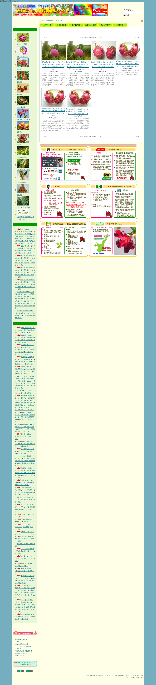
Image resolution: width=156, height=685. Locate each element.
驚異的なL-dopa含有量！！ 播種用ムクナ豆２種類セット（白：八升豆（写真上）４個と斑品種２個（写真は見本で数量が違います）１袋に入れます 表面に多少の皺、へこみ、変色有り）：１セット (25, 402)
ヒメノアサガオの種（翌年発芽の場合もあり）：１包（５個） (25, 551)
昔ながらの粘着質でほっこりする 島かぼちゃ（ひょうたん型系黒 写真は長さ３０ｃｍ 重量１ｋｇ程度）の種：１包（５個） (25, 260)
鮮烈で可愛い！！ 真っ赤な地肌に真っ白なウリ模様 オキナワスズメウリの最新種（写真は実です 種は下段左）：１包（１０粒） (25, 349)
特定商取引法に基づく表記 (94, 675)
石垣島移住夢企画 (21, 639)
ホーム (43, 20)
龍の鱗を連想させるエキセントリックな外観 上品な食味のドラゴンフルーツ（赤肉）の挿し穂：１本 (127, 54)
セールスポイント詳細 (23, 646)
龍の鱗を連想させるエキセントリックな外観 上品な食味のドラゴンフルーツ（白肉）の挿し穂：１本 (78, 101)
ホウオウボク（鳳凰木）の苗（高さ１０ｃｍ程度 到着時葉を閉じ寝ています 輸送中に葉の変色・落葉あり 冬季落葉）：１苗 (25, 460)
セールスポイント (21, 644)
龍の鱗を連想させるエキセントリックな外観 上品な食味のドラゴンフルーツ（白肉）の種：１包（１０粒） (53, 102)
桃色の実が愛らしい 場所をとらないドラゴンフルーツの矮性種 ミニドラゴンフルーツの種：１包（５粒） (53, 55)
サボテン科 (58, 20)
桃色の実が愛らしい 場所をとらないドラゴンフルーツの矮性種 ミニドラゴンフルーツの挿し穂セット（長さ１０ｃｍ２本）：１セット (78, 55)
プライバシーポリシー (137, 675)
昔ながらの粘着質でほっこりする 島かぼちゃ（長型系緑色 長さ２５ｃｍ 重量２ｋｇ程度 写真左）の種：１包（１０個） (25, 284)
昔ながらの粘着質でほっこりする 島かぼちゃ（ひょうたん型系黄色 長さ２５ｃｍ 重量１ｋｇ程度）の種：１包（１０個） (26, 272)
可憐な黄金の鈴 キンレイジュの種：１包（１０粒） (24, 571)
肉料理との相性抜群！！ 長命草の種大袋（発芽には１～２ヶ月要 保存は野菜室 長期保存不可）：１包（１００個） (25, 472)
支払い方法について (108, 675)
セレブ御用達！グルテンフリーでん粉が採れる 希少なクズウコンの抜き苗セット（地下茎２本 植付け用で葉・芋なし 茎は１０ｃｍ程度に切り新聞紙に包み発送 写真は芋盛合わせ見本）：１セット (25, 236)
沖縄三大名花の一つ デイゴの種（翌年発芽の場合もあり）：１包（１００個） (25, 330)
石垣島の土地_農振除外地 (23, 651)
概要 (17, 641)
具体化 (18, 649)
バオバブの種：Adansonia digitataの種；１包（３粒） (24, 527)
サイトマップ (19, 655)
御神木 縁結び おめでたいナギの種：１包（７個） (24, 436)
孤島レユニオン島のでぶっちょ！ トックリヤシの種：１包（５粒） (25, 499)
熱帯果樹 (50, 20)
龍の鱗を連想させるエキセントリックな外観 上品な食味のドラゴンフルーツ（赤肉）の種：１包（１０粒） (102, 55)
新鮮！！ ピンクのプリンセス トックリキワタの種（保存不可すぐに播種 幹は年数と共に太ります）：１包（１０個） (25, 536)
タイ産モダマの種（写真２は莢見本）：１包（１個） (25, 558)
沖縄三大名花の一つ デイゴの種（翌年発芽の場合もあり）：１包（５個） (25, 444)
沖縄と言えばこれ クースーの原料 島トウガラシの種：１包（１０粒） (25, 482)
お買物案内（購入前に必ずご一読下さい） (25, 217)
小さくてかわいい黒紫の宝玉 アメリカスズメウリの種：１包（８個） (25, 451)
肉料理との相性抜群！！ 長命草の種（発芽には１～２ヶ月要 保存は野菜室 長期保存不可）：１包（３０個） (25, 417)
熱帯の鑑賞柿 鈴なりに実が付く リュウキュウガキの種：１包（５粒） (25, 616)
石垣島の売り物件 (21, 653)
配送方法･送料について (122, 675)
